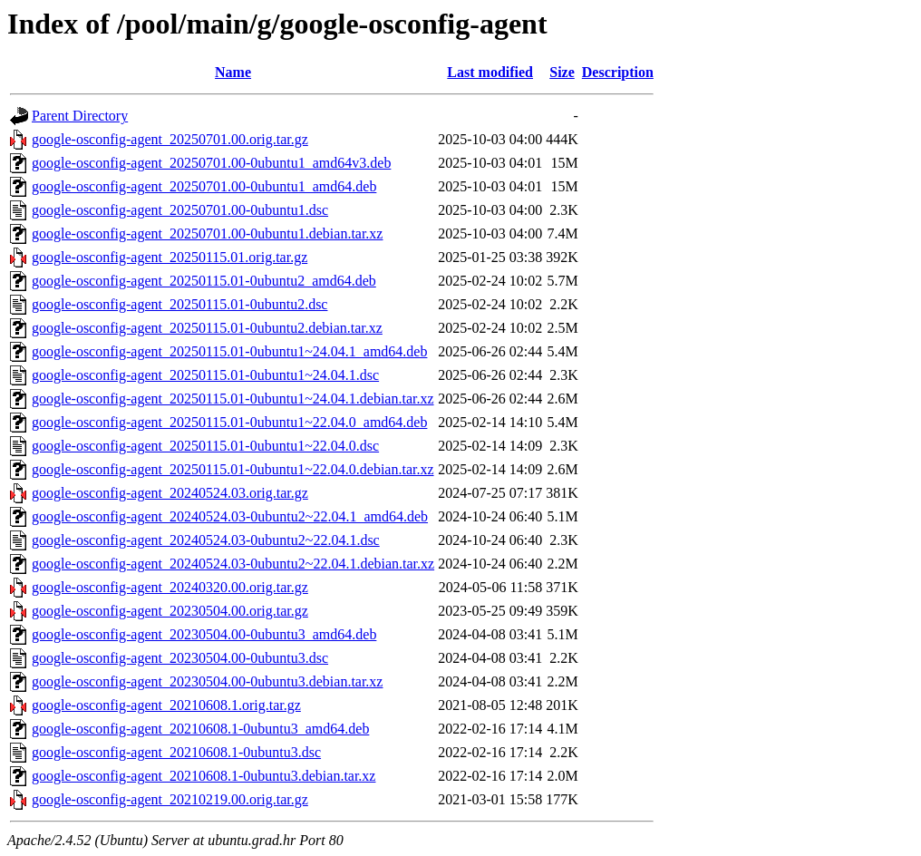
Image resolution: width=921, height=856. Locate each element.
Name (233, 72)
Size (562, 72)
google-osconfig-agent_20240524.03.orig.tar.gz (170, 493)
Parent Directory (80, 115)
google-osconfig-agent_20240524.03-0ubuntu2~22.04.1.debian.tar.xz (233, 563)
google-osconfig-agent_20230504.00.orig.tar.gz (170, 610)
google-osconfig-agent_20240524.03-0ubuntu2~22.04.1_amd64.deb (230, 516)
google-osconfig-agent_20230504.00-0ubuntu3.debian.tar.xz (207, 681)
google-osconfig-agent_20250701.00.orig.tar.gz (170, 139)
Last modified (490, 72)
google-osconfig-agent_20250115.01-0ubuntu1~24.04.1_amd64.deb (229, 351)
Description (618, 72)
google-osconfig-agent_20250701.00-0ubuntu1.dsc (180, 210)
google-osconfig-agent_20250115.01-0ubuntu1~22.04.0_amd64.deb (229, 422)
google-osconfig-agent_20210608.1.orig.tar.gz (166, 705)
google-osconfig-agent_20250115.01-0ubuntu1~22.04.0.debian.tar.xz (233, 469)
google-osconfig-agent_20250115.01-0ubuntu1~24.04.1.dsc (205, 375)
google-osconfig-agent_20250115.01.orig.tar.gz (169, 257)
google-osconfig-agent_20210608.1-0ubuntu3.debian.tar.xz (203, 775)
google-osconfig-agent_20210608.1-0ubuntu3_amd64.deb (200, 728)
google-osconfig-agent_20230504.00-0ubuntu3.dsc (180, 658)
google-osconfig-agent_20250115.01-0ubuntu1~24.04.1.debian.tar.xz (233, 398)
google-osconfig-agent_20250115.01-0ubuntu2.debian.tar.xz (207, 328)
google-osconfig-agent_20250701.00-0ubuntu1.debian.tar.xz (207, 233)
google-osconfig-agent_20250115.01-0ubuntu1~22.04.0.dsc (205, 445)
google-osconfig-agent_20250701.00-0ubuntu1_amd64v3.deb (211, 162)
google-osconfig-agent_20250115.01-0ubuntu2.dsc (179, 304)
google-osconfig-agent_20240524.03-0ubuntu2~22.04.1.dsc (206, 540)
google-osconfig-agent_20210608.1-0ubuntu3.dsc (176, 752)
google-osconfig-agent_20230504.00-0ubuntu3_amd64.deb (204, 634)
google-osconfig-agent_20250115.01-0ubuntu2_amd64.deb (204, 280)
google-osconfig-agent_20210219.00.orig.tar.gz (170, 799)
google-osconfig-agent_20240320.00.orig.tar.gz (170, 587)
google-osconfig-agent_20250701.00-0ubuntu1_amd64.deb (204, 186)
